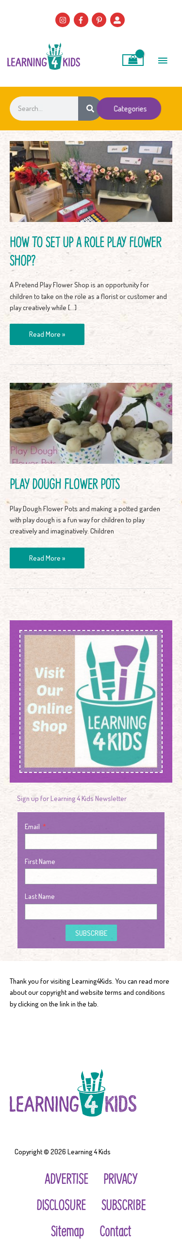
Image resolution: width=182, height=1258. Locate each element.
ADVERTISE (66, 1178)
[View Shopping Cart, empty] (133, 60)
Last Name (40, 896)
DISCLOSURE (60, 1204)
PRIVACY (120, 1178)
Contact (115, 1230)
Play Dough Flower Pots (65, 483)
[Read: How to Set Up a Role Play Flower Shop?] (91, 180)
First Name (40, 861)
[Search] (90, 108)
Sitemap (67, 1230)
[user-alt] (118, 20)
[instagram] (63, 20)
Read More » (47, 331)
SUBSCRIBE (123, 1204)
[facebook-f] (82, 20)
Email (33, 826)
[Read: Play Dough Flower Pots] (91, 422)
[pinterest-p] (100, 20)
